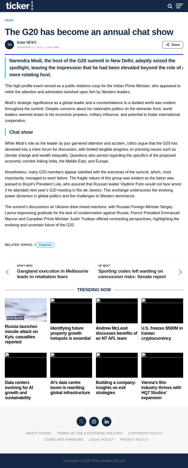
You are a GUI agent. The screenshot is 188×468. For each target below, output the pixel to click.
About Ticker (38, 433)
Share (173, 45)
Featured (45, 245)
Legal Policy (101, 439)
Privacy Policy (134, 439)
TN (9, 45)
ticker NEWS (26, 42)
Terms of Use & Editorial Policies (89, 433)
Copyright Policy (145, 433)
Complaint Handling (63, 439)
